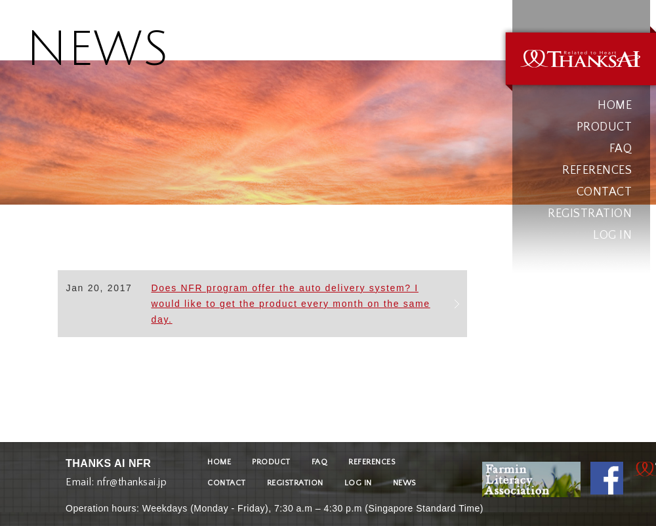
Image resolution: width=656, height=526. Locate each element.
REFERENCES (597, 170)
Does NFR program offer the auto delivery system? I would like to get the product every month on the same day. (290, 304)
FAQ (620, 148)
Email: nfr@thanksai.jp (116, 479)
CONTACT (604, 192)
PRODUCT (604, 127)
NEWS (404, 483)
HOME (615, 105)
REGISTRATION (590, 213)
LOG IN (612, 235)
